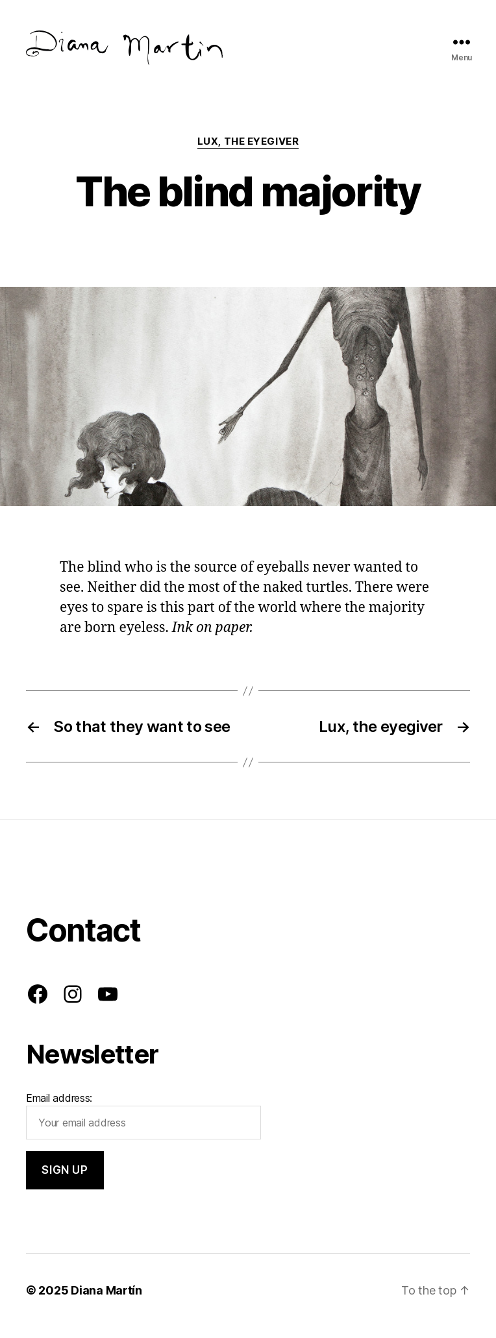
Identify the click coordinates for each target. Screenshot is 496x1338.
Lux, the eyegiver (248, 152)
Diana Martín (106, 1301)
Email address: (143, 1126)
